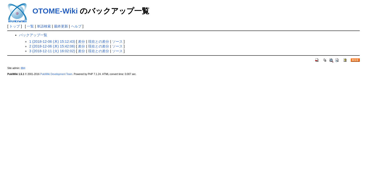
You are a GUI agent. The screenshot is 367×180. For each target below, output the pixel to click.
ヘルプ (76, 26)
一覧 (30, 26)
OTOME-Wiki (55, 11)
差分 (81, 42)
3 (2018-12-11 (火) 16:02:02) (52, 51)
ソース (117, 42)
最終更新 (61, 26)
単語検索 (44, 26)
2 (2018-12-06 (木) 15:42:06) (52, 46)
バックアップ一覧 (33, 35)
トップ (14, 26)
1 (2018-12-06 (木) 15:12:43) (52, 42)
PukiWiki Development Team (56, 74)
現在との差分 (98, 42)
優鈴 (23, 68)
